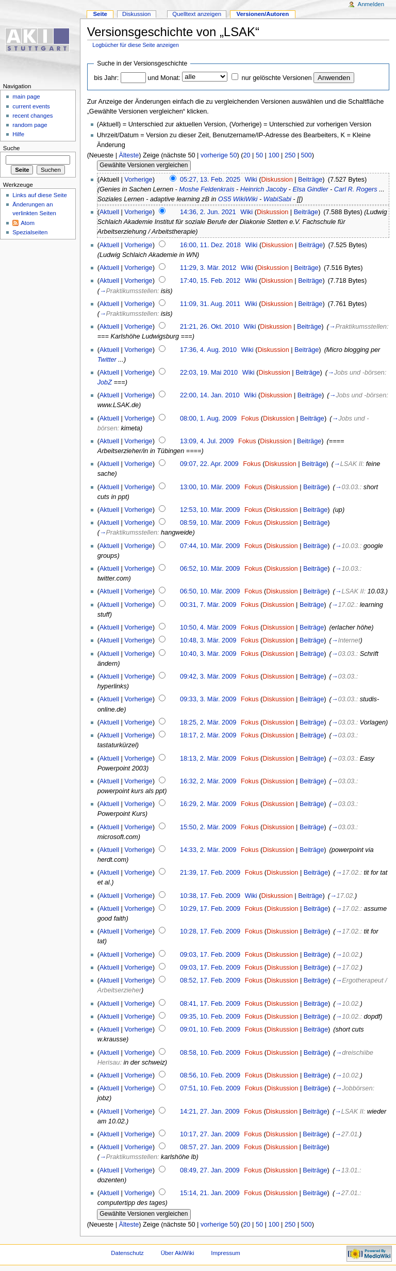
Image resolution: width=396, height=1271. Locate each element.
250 (290, 155)
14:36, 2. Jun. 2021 (208, 212)
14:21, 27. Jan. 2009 (210, 1111)
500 (306, 155)
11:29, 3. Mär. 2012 (208, 267)
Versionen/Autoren (262, 14)
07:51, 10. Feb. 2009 (210, 1088)
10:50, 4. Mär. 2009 (208, 627)
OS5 (224, 199)
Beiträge (310, 179)
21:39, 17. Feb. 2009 (210, 872)
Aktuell (109, 212)
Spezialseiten (29, 232)
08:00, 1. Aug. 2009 (208, 418)
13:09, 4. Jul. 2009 (207, 441)
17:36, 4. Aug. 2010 (208, 349)
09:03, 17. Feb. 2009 (210, 954)
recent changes (32, 115)
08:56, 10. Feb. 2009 (210, 1075)
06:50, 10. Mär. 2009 (210, 591)
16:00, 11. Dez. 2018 (210, 245)
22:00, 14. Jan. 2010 (210, 395)
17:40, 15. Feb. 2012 (210, 280)
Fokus (250, 418)
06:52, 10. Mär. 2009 (210, 568)
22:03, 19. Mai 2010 (209, 372)
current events (31, 106)
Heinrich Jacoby (263, 189)
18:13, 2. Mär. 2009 (208, 758)
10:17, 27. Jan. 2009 (210, 1134)
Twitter (107, 359)
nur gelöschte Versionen (276, 78)
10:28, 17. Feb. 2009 (210, 931)
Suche (11, 148)
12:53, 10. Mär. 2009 (210, 509)
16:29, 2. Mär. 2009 (208, 804)
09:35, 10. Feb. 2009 (210, 1016)
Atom (28, 223)
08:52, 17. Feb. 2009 (210, 980)
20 (246, 155)
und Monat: (163, 78)
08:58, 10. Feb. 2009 (210, 1052)
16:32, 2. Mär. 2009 (208, 781)
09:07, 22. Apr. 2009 (209, 464)
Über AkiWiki (177, 1253)
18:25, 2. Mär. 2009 (208, 722)
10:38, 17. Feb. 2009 (210, 895)
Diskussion (276, 179)
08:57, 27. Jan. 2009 (210, 1147)
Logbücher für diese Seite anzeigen (135, 45)
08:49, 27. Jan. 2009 (210, 1170)
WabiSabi (277, 199)
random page (29, 125)
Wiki (251, 179)
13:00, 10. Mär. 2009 (210, 487)
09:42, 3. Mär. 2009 (208, 676)
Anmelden (371, 4)
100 (273, 155)
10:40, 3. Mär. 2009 (208, 653)
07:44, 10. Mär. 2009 (210, 546)
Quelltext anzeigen (196, 14)
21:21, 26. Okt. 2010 (209, 326)
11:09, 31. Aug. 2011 (210, 304)
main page (26, 96)
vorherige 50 (219, 155)
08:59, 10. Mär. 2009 (210, 522)
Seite (100, 14)
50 (259, 155)
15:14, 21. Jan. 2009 (210, 1193)
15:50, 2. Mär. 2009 (208, 827)
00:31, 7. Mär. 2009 (208, 604)
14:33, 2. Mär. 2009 (208, 850)
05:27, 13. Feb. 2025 (210, 179)
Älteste (129, 155)
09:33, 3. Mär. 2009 (208, 699)
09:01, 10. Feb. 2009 (210, 1029)
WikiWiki (245, 199)
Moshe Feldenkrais (206, 189)
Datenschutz (127, 1253)
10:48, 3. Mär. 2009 (208, 640)
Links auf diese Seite (39, 195)
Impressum (225, 1253)
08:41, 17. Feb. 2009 (210, 1003)
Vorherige (138, 179)
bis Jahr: (106, 78)
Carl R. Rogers (355, 189)
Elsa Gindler (310, 189)
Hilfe (18, 134)
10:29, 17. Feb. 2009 (210, 908)
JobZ (104, 382)
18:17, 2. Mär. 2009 (208, 735)
